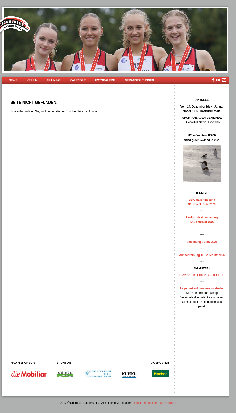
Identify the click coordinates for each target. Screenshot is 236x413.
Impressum (150, 402)
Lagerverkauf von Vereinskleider (202, 288)
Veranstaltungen (139, 80)
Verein (32, 80)
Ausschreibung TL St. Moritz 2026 (202, 255)
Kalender (78, 80)
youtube (218, 80)
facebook (213, 80)
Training (54, 80)
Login (137, 402)
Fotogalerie (105, 80)
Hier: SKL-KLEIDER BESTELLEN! (201, 275)
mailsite (224, 80)
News (13, 80)
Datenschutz (168, 402)
